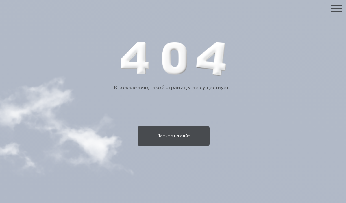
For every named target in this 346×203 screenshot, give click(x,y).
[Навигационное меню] (336, 8)
